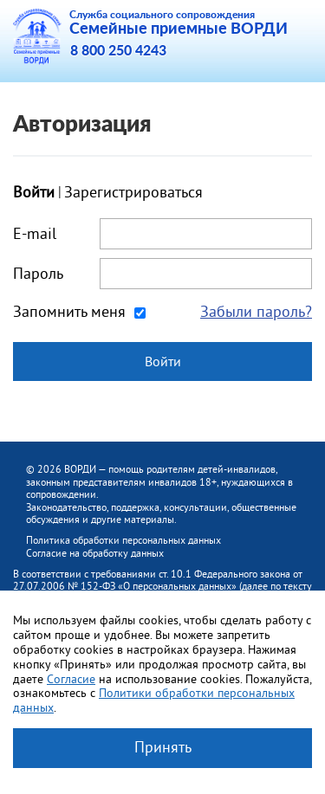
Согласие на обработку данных (95, 552)
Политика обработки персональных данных (123, 539)
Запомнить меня (69, 311)
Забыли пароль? (256, 311)
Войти (163, 361)
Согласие (71, 679)
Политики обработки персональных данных (154, 700)
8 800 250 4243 (118, 51)
